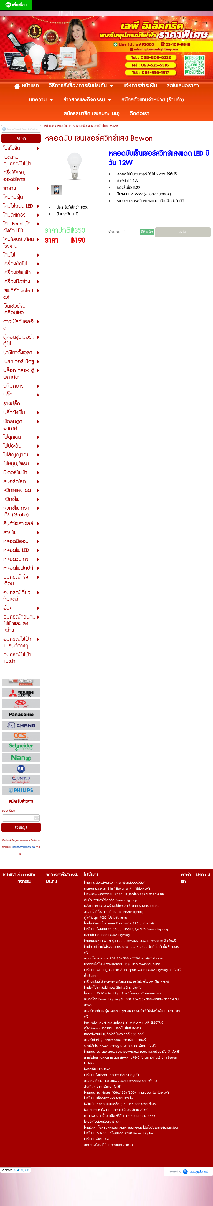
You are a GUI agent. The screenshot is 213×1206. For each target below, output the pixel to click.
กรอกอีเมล (8, 811)
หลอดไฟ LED (64, 126)
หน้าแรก (49, 126)
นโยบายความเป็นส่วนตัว (23, 847)
